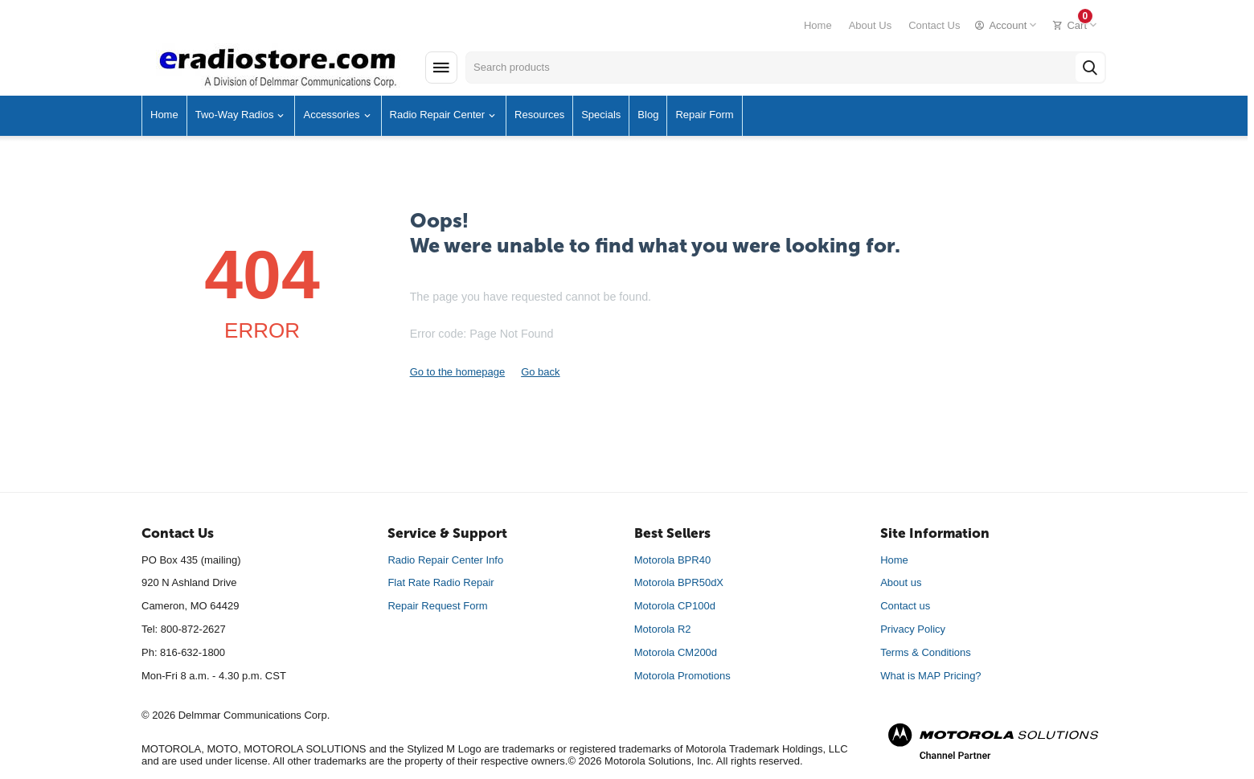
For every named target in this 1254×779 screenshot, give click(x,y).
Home (818, 25)
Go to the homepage (458, 372)
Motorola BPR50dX (678, 582)
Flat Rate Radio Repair (440, 582)
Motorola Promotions (682, 676)
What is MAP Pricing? (930, 676)
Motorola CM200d (675, 652)
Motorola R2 (662, 629)
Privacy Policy (912, 629)
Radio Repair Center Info (445, 560)
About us (900, 582)
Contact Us (934, 25)
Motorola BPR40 (672, 560)
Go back (540, 372)
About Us (870, 25)
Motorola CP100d (674, 606)
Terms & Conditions (925, 652)
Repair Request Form (437, 606)
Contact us (905, 606)
